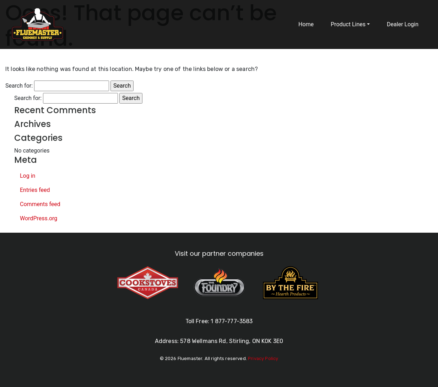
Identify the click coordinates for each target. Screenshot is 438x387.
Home (306, 24)
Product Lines (348, 24)
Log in (27, 175)
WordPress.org (38, 218)
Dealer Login (402, 24)
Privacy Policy (263, 358)
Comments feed (40, 204)
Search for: (19, 85)
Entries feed (35, 190)
